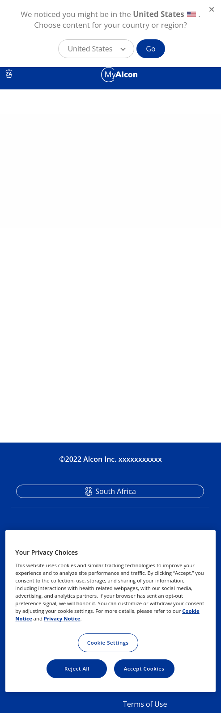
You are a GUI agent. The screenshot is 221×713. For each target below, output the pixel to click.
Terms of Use (145, 704)
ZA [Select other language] (9, 74)
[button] (96, 48)
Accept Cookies (144, 668)
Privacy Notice (62, 618)
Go (150, 49)
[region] (110, 611)
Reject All (76, 668)
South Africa (115, 491)
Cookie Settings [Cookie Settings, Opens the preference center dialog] (108, 642)
